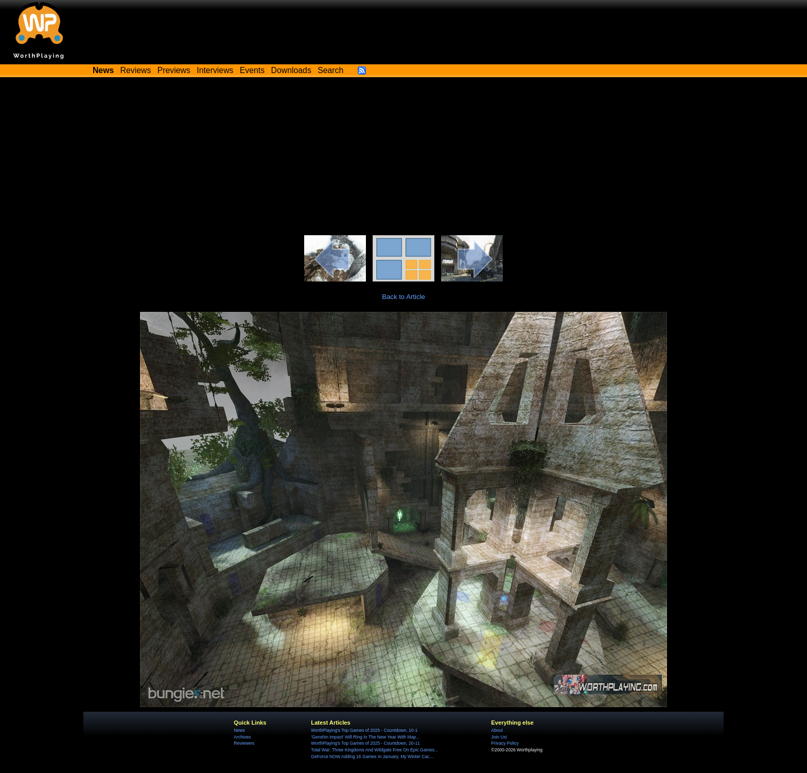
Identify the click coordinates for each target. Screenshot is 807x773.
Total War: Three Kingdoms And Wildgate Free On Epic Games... (374, 749)
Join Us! (499, 737)
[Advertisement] (403, 158)
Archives (242, 737)
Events (252, 70)
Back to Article (403, 297)
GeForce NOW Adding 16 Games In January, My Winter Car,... (372, 756)
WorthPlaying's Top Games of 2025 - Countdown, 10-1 (364, 730)
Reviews (135, 70)
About (496, 730)
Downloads (291, 70)
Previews (173, 70)
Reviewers (244, 743)
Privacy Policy (504, 743)
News (239, 730)
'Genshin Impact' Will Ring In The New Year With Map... (365, 737)
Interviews (215, 70)
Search (330, 70)
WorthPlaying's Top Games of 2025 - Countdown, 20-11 (365, 743)
